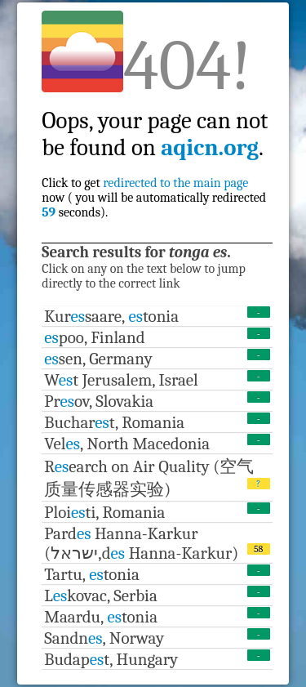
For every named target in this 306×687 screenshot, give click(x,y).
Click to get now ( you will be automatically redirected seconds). (155, 149)
